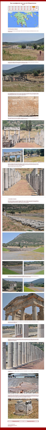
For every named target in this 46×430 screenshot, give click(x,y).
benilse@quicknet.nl (14, 425)
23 (15, 9)
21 (9, 9)
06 (24, 6)
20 (36, 8)
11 (9, 8)
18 (30, 8)
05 (21, 6)
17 (27, 8)
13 (15, 8)
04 (18, 6)
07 (27, 6)
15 (21, 8)
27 (27, 9)
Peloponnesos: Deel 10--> (31, 421)
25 (21, 9)
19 (33, 8)
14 (18, 8)
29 (33, 9)
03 (15, 6)
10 (36, 6)
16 (24, 8)
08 (30, 6)
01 (9, 6)
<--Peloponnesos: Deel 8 (15, 421)
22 (12, 9)
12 (12, 8)
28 (30, 9)
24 (18, 9)
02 (12, 6)
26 (24, 9)
